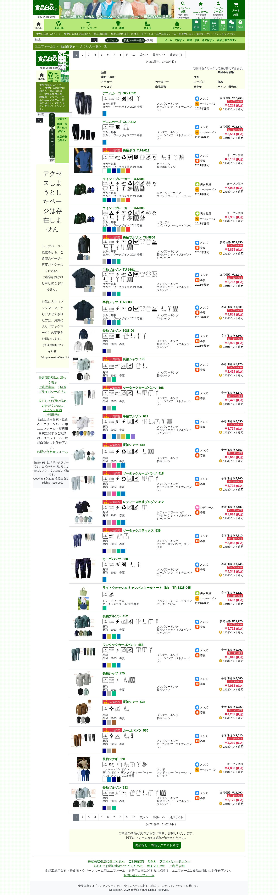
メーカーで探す (173, 40)
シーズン (199, 81)
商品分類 (160, 86)
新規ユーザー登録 (134, 40)
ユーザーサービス (218, 11)
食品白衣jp (67, 46)
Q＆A (62, 387)
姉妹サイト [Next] (176, 54)
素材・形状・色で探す (199, 40)
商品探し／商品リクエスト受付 (157, 845)
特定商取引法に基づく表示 (52, 380)
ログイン (112, 40)
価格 (220, 81)
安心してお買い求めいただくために (52, 403)
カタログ (106, 86)
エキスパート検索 (183, 11)
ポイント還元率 (227, 86)
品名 (103, 72)
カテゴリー (162, 81)
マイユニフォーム (200, 11)
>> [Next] (159, 54)
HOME (38, 25)
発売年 (198, 86)
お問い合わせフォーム (52, 451)
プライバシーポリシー (52, 394)
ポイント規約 (52, 410)
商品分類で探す (226, 40)
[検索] (62, 40)
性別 (196, 77)
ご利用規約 (52, 414)
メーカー (106, 81)
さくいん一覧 (89, 46)
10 (134, 54)
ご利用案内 (46, 387)
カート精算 (236, 9)
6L (105, 46)
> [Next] (144, 54)
